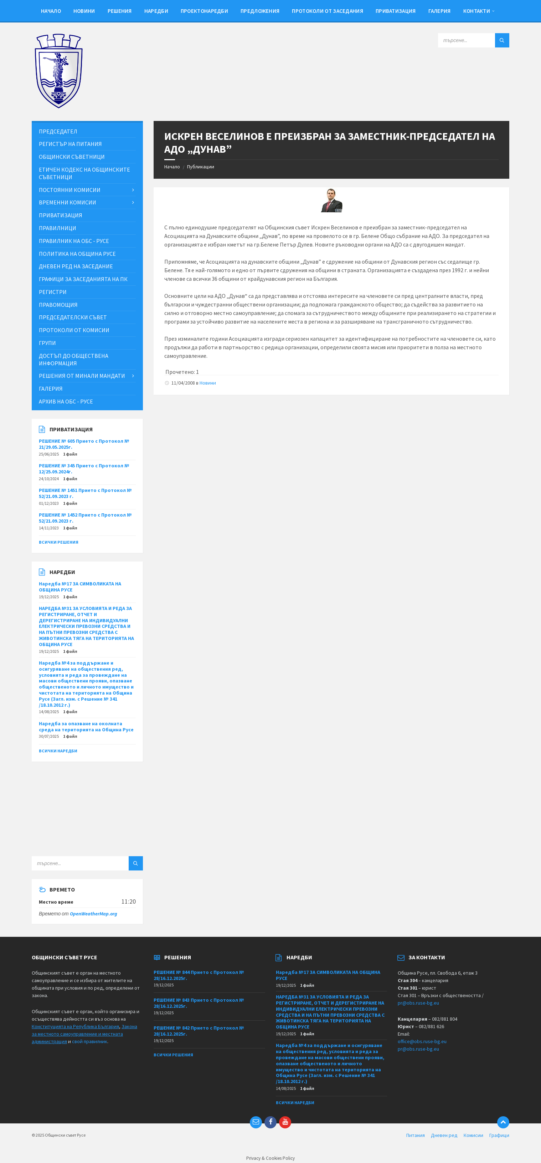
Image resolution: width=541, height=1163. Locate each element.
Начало (172, 166)
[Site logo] (58, 106)
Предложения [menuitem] (260, 10)
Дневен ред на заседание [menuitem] (76, 266)
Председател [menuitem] (58, 131)
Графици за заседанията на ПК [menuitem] (83, 279)
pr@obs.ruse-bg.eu (418, 1003)
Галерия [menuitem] (439, 10)
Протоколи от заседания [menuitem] (327, 10)
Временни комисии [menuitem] (67, 202)
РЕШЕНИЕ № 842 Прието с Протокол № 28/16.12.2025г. (199, 1031)
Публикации (200, 166)
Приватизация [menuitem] (396, 10)
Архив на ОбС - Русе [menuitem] (66, 401)
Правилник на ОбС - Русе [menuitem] (74, 240)
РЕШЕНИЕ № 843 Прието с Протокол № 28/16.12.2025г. (199, 1003)
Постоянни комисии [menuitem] (70, 189)
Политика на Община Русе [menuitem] (77, 253)
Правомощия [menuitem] (58, 304)
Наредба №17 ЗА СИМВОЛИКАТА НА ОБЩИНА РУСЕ (80, 586)
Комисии (473, 1135)
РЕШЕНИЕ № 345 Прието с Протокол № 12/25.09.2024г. (84, 468)
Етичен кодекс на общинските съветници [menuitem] (84, 173)
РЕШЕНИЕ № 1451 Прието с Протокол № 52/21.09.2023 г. (85, 493)
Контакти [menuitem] (476, 10)
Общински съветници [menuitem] (72, 156)
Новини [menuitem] (84, 10)
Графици (499, 1135)
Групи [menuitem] (47, 342)
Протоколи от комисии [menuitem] (74, 330)
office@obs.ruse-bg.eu (422, 1041)
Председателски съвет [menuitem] (73, 317)
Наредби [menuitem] (156, 10)
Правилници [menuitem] (57, 228)
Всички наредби (58, 750)
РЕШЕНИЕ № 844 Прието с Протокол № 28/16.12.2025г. (199, 975)
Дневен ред (444, 1135)
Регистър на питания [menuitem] (70, 143)
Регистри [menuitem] (53, 291)
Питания (415, 1135)
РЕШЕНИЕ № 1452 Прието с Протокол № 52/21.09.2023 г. (85, 518)
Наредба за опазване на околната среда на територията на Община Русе (86, 726)
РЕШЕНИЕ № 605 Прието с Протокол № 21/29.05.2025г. (84, 444)
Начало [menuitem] (51, 10)
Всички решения (58, 542)
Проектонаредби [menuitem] (204, 10)
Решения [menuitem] (120, 10)
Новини (208, 383)
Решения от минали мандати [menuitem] (82, 375)
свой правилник (89, 1041)
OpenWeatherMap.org (93, 913)
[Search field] (473, 40)
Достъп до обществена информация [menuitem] (73, 359)
